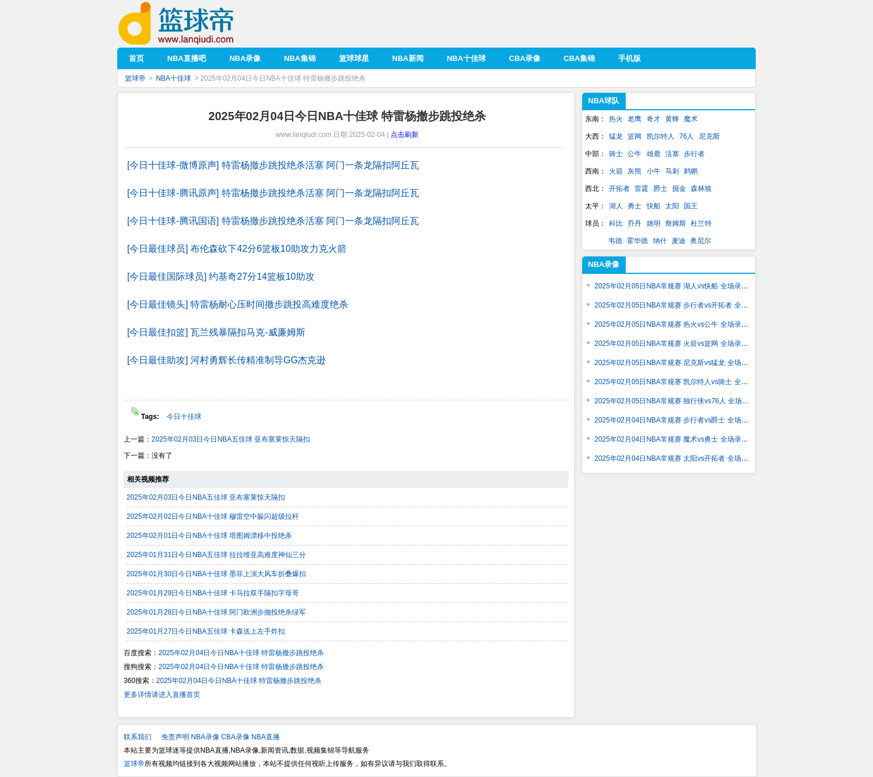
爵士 (661, 189)
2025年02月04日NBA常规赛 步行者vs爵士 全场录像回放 (681, 420)
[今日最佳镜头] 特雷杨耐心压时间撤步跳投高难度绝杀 (237, 304)
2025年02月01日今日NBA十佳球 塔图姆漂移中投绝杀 (209, 536)
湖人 (616, 206)
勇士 (634, 206)
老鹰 (634, 119)
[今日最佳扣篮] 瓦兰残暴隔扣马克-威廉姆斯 (216, 332)
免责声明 (175, 737)
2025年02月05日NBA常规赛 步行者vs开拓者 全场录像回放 (685, 305)
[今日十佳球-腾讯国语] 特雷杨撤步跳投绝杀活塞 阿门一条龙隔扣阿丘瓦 (273, 221)
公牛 (634, 154)
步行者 (694, 154)
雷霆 (641, 189)
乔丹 (634, 223)
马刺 (672, 171)
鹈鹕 (691, 171)
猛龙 (616, 136)
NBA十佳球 (174, 78)
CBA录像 (235, 737)
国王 (691, 206)
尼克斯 (709, 136)
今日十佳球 (184, 417)
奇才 (654, 119)
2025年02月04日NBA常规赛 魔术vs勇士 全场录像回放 (678, 439)
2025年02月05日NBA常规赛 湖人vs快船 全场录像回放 (678, 286)
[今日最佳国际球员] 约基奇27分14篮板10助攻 (221, 276)
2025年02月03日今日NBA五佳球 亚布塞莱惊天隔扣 (230, 439)
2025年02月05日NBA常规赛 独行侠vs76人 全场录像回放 (682, 401)
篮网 (634, 136)
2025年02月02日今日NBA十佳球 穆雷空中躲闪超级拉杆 (213, 516)
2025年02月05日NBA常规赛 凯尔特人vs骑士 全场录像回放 (685, 382)
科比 (616, 223)
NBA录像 (205, 737)
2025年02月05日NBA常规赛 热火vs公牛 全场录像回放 (678, 324)
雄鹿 (654, 154)
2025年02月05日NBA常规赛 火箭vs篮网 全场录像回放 (678, 343)
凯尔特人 (660, 136)
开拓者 (619, 189)
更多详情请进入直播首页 (162, 695)
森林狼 (701, 189)
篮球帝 (193, 23)
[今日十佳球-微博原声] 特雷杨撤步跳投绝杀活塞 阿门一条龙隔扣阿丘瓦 (273, 165)
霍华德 (637, 241)
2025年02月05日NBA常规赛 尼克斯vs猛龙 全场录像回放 (681, 363)
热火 (616, 119)
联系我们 (137, 737)
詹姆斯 (675, 223)
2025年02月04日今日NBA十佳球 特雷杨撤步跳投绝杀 (241, 653)
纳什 (660, 241)
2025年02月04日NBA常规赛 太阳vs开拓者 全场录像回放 (681, 458)
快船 (654, 206)
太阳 (672, 206)
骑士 (616, 154)
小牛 (654, 171)
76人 (686, 136)
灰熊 (634, 171)
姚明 (654, 223)
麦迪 (679, 241)
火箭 (616, 171)
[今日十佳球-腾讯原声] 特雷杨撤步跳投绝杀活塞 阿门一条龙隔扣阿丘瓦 (273, 193)
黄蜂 (672, 119)
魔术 (691, 119)
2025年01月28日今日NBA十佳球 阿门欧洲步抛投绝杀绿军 (216, 612)
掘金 (679, 189)
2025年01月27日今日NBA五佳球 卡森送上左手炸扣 (206, 631)
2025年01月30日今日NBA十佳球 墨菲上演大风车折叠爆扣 (216, 574)
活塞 (672, 154)
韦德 (615, 241)
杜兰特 (701, 223)
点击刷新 (405, 135)
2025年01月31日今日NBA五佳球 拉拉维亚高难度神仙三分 (216, 555)
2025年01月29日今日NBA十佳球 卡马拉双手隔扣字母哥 (213, 593)
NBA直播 (265, 737)
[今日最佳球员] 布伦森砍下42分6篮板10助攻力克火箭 (237, 249)
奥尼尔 (700, 241)
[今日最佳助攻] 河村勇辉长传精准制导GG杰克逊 (226, 360)
